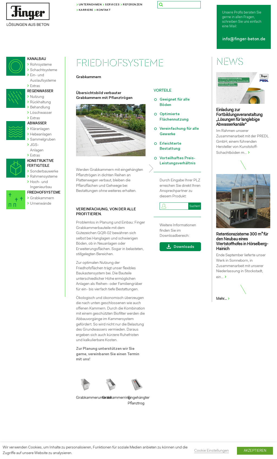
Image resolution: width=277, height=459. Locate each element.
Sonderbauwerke (44, 172)
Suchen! (194, 206)
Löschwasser (41, 113)
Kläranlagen (40, 129)
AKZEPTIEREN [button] (255, 451)
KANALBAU (36, 59)
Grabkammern (42, 198)
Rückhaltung (40, 102)
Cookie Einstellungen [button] (211, 451)
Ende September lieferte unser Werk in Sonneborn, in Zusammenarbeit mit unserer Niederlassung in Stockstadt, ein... (241, 266)
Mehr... (223, 299)
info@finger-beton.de (243, 39)
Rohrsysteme (41, 65)
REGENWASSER (40, 91)
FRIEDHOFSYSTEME (44, 192)
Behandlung (40, 107)
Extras (35, 86)
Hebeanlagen (41, 135)
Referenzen (132, 5)
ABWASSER (37, 123)
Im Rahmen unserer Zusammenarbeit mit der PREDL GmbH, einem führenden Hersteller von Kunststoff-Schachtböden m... (242, 142)
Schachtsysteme (43, 70)
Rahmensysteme (43, 177)
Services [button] (112, 5)
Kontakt (104, 10)
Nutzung (37, 97)
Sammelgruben (42, 140)
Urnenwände (40, 204)
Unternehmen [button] (90, 5)
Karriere (86, 10)
